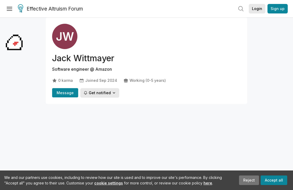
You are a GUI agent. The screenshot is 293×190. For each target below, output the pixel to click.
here (207, 183)
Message (65, 93)
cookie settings (108, 183)
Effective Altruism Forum (50, 9)
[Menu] (9, 8)
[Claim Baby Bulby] (14, 120)
